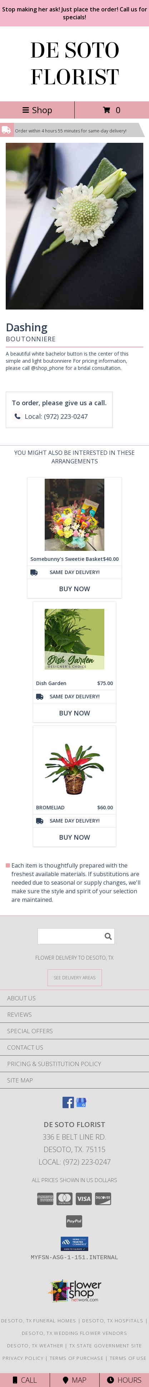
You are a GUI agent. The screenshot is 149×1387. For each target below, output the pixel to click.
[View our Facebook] (68, 1106)
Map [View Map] (74, 1380)
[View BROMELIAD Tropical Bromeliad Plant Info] (74, 763)
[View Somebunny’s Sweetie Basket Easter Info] (74, 515)
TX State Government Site (105, 1345)
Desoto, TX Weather (35, 1345)
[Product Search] (76, 936)
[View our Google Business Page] (81, 1106)
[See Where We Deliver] (75, 977)
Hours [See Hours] (124, 1380)
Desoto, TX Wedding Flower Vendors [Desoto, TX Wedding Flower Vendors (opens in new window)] (74, 1333)
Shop (37, 110)
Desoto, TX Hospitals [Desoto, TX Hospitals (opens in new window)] (112, 1320)
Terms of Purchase (77, 1358)
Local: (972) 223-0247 (75, 1162)
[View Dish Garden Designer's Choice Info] (74, 639)
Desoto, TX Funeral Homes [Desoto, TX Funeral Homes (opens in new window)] (38, 1320)
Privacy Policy (23, 1358)
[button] (74, 1244)
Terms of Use (128, 1358)
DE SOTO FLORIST (75, 64)
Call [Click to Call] (25, 1380)
